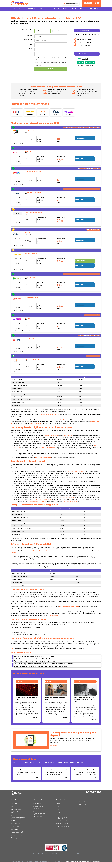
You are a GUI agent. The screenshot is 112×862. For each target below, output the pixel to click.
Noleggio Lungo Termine (17, 811)
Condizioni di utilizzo (69, 855)
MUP (63, 855)
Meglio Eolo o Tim (60, 824)
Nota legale (16, 330)
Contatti (13, 820)
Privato (40, 31)
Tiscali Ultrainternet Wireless (34, 212)
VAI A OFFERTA (80, 260)
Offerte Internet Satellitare (39, 814)
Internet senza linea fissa (39, 816)
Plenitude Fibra (30, 277)
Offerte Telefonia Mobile (16, 808)
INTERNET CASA (30, 8)
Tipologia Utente (27, 29)
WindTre (58, 804)
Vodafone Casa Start (31, 297)
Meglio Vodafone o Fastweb (62, 823)
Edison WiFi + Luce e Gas (33, 192)
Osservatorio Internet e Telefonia (86, 802)
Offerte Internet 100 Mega (39, 813)
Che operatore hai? (26, 39)
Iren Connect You (30, 131)
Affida (32, 858)
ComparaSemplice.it (16, 799)
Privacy (12, 824)
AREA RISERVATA (71, 3)
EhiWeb (58, 812)
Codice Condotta (15, 826)
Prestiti (56, 8)
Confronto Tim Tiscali (61, 821)
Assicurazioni (44, 8)
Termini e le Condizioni (53, 71)
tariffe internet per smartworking (37, 501)
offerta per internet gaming (43, 499)
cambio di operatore (54, 615)
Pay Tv (12, 812)
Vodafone (58, 801)
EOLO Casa (28, 233)
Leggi (36, 777)
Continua (35, 717)
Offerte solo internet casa (39, 806)
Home (13, 14)
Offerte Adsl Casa (37, 803)
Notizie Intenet (82, 801)
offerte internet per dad (71, 501)
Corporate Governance (16, 815)
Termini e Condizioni (15, 823)
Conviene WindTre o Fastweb (63, 826)
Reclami (76, 855)
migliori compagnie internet (50, 414)
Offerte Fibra (36, 801)
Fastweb (58, 803)
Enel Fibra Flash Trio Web (33, 171)
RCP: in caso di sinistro (95, 855)
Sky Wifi (27, 318)
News (12, 837)
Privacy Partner (14, 829)
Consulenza (79, 138)
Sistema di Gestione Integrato (18, 817)
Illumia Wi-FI (29, 151)
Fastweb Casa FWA (31, 253)
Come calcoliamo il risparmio (17, 818)
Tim (57, 815)
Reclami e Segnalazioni (16, 835)
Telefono (29, 53)
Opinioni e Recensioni (16, 834)
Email (30, 48)
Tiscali (57, 806)
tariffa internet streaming (67, 497)
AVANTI (51, 69)
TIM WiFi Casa (29, 338)
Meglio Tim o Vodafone (61, 817)
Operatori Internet (60, 799)
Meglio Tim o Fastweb (61, 818)
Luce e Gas (17, 8)
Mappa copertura (83, 804)
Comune (29, 35)
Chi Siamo (13, 814)
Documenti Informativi (84, 855)
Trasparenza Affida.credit (16, 858)
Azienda (57, 31)
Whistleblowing (14, 821)
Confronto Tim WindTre (61, 820)
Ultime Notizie (94, 8)
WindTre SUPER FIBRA (32, 359)
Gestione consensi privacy (17, 831)
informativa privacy (45, 57)
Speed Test (36, 810)
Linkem (58, 809)
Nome (30, 44)
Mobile (65, 8)
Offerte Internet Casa (38, 799)
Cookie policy (14, 828)
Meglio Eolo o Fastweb (61, 828)
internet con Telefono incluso (76, 471)
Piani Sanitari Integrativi (16, 809)
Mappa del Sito (14, 838)
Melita (57, 814)
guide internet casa (57, 762)
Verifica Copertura (37, 811)
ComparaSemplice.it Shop (17, 832)
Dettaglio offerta (18, 143)
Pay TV (74, 8)
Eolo (57, 808)
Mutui (82, 8)
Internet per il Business (38, 804)
